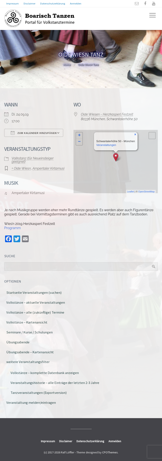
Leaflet (130, 191)
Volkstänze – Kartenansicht (26, 322)
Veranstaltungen (106, 145)
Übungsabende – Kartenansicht (30, 352)
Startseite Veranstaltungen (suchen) (34, 292)
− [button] (79, 142)
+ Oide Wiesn (21, 168)
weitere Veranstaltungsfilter (28, 361)
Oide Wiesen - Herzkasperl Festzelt (107, 114)
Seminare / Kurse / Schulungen (29, 332)
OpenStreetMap (146, 191)
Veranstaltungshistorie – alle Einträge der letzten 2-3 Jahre (55, 382)
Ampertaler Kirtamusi (48, 168)
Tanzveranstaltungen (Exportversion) (39, 392)
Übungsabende (17, 342)
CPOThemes (110, 452)
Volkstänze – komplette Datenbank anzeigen (45, 372)
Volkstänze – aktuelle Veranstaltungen (35, 302)
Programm (12, 228)
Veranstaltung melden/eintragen (31, 402)
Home (67, 65)
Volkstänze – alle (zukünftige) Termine (35, 312)
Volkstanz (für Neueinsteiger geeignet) (33, 160)
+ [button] (79, 135)
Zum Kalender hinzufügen (34, 133)
